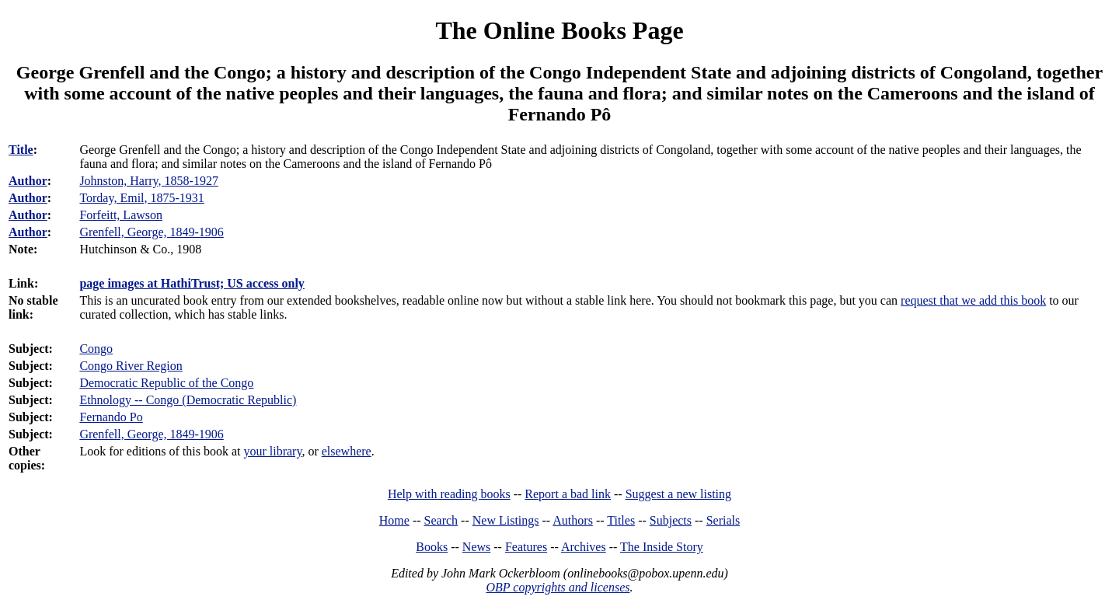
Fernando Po (110, 417)
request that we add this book (973, 300)
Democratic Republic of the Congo (166, 382)
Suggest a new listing (678, 494)
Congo (96, 348)
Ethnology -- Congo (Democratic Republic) (187, 399)
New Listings (505, 520)
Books (432, 546)
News (476, 546)
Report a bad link (568, 494)
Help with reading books (449, 494)
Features (526, 546)
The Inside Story (661, 546)
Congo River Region (130, 365)
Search (441, 520)
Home (394, 520)
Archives (583, 546)
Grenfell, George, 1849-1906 (151, 434)
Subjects (671, 520)
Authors (573, 520)
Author (28, 180)
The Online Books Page (559, 30)
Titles (621, 520)
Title (21, 149)
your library (272, 451)
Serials (723, 520)
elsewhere (346, 451)
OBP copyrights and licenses (557, 587)
